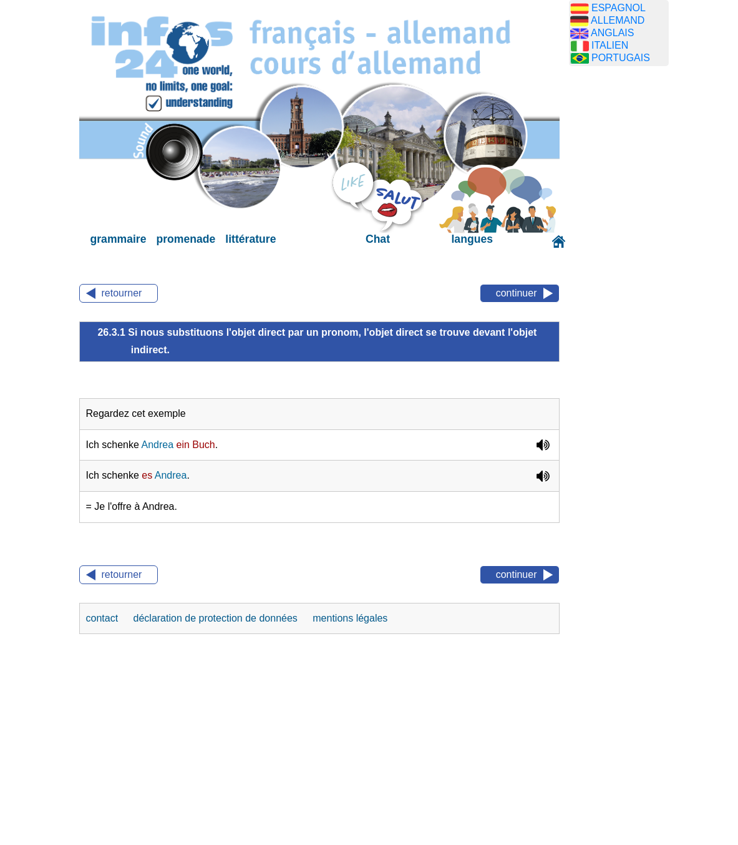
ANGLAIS (612, 32)
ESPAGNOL (618, 7)
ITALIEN (609, 45)
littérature (250, 239)
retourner (122, 293)
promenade (185, 239)
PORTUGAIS (620, 57)
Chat (378, 239)
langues (471, 239)
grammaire (118, 239)
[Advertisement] (628, 271)
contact (103, 618)
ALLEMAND (617, 20)
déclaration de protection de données (217, 618)
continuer (516, 293)
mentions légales (350, 618)
